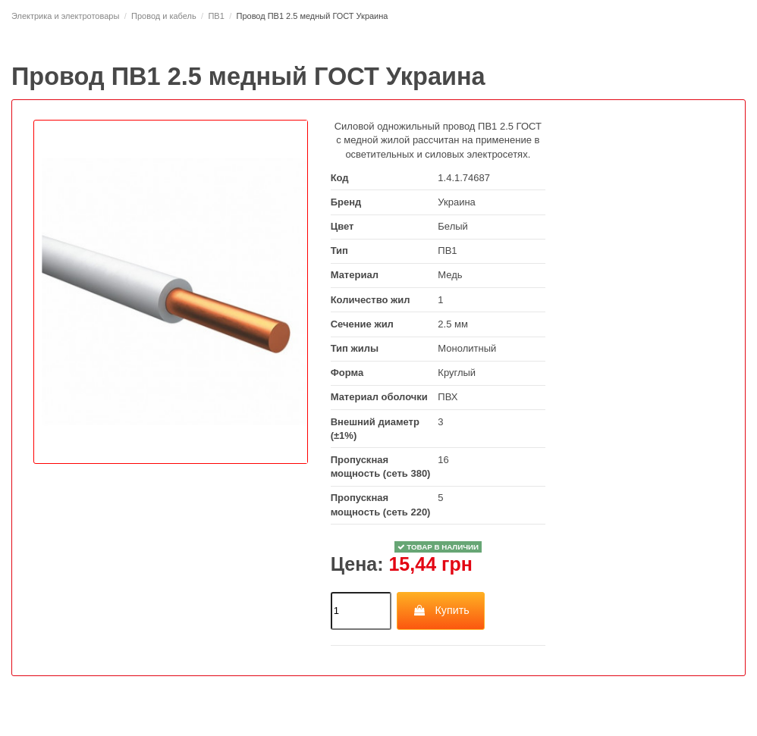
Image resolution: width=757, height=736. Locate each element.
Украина (457, 202)
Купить (441, 610)
